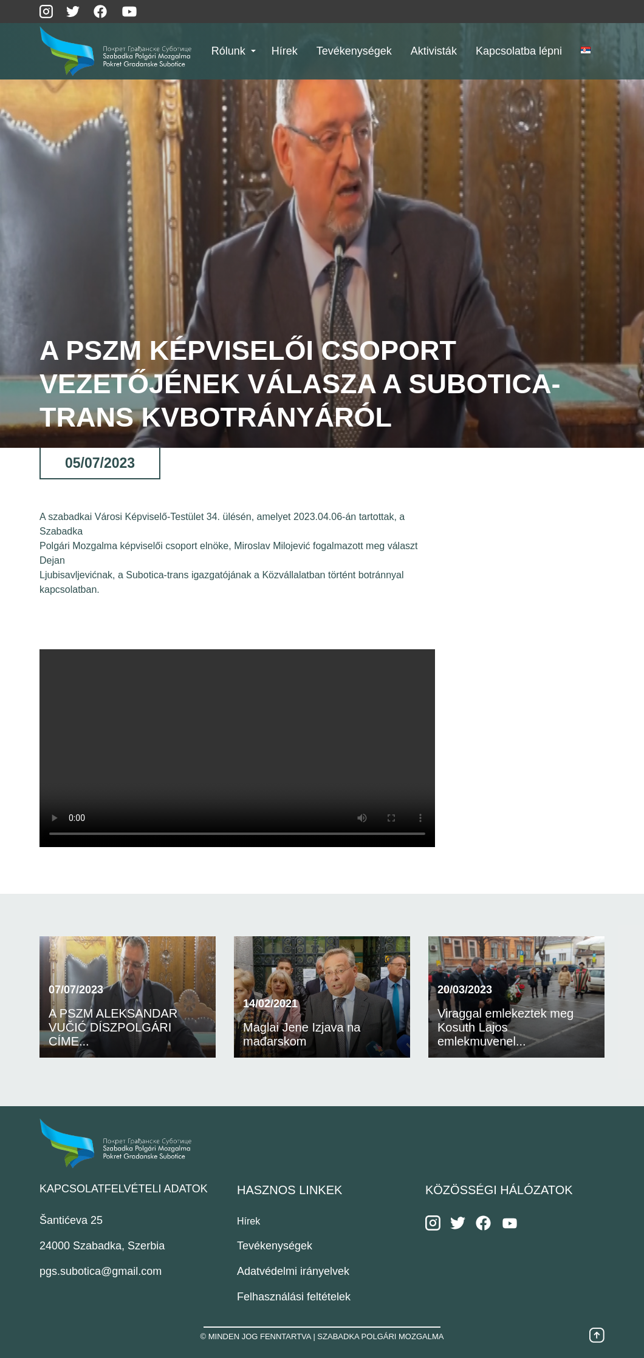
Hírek (248, 1221)
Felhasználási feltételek (294, 1297)
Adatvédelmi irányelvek (293, 1271)
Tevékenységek (274, 1246)
